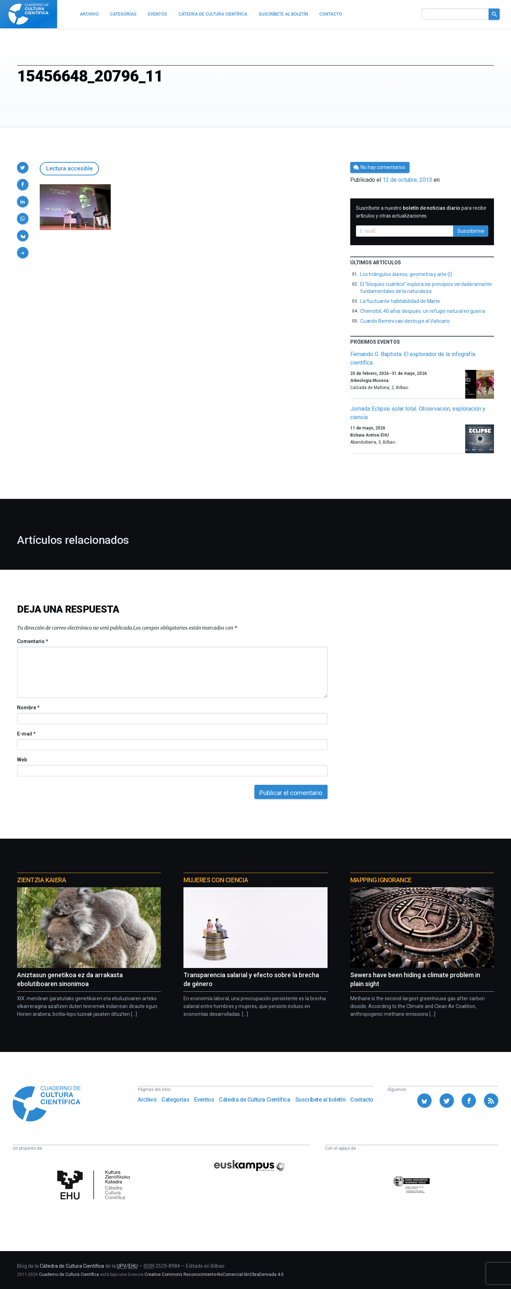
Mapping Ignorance (381, 880)
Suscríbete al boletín (320, 1099)
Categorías (175, 1099)
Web (22, 759)
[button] (22, 167)
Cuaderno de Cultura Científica (69, 1274)
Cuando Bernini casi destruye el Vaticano (405, 321)
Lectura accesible (69, 168)
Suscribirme (470, 231)
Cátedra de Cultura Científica (254, 1099)
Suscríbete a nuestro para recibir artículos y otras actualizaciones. (421, 212)
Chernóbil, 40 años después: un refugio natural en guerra (422, 311)
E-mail (26, 734)
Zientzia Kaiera (41, 880)
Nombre (28, 707)
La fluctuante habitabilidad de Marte (400, 301)
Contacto (361, 1099)
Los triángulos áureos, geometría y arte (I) (406, 274)
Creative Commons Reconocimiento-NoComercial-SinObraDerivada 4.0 (214, 1274)
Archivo (147, 1099)
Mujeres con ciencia (215, 880)
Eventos (204, 1099)
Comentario (32, 641)
